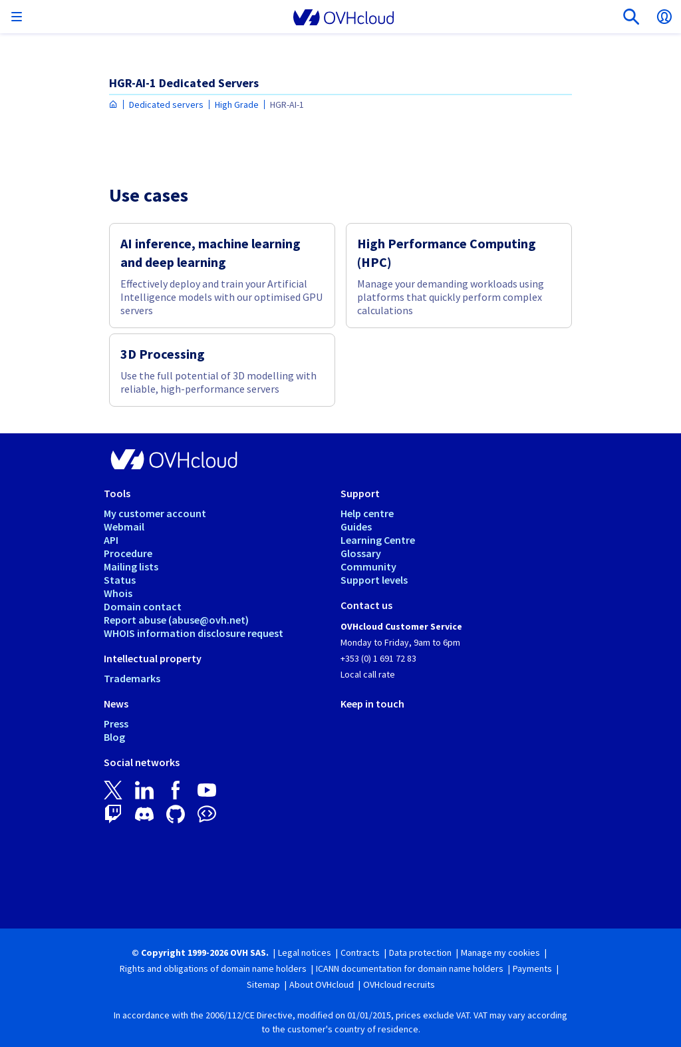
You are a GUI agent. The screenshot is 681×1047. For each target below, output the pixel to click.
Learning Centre (377, 539)
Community (368, 566)
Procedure (128, 553)
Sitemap (263, 984)
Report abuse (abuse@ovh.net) (176, 619)
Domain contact (143, 606)
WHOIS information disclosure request (193, 633)
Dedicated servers (166, 104)
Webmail (124, 526)
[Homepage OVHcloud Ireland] (113, 105)
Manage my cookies (500, 952)
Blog (114, 736)
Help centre (367, 513)
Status (120, 579)
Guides (356, 526)
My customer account (155, 513)
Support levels (374, 579)
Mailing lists (131, 566)
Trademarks (132, 678)
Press (116, 723)
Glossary (360, 553)
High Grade (237, 104)
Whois (118, 593)
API (111, 539)
